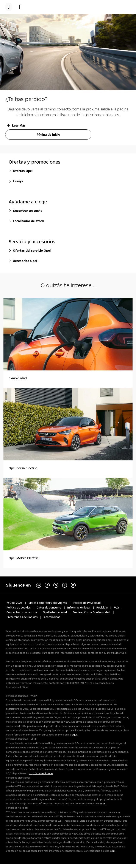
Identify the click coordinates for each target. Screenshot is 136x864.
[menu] (9, 6)
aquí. (102, 803)
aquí (74, 734)
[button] (22, 6)
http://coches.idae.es (41, 773)
